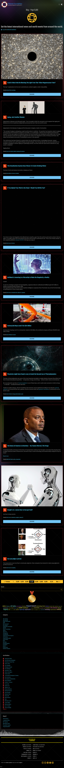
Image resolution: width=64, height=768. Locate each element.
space (22, 394)
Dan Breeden (7, 665)
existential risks (14, 292)
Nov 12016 (5, 326)
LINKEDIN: (24, 747)
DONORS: (27, 750)
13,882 (36, 582)
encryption (17, 517)
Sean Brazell (7, 692)
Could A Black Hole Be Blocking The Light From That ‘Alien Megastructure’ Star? (31, 83)
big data (5, 642)
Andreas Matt (8, 90)
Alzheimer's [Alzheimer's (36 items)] (8, 606)
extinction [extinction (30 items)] (9, 608)
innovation (17, 173)
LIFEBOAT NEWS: (35, 745)
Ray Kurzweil (6, 624)
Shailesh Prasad (8, 667)
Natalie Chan (7, 694)
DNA (4, 622)
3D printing (5, 618)
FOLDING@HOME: (24, 754)
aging (4, 630)
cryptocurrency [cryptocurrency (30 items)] (57, 606)
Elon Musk (5, 625)
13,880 (26, 582)
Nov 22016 (5, 83)
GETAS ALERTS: (35, 747)
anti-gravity (5, 633)
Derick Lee (7, 685)
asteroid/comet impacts (8, 635)
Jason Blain (7, 702)
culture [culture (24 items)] (59, 606)
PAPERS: (34, 756)
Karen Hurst (7, 673)
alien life (5, 631)
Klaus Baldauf (8, 680)
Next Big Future (6, 723)
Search (61, 589)
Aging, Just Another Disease (15, 117)
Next (57, 582)
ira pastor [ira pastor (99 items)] (47, 608)
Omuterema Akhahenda (10, 678)
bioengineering (6, 643)
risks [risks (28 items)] (34, 609)
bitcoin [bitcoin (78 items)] (43, 606)
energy (14, 394)
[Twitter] (45, 763)
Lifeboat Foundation (9, 762)
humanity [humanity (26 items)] (30, 608)
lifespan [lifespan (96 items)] (59, 608)
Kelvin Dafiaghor (8, 672)
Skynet (4, 627)
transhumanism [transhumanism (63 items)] (53, 609)
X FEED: (24, 749)
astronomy (5, 637)
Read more (32, 94)
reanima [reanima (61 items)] (17, 609)
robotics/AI (19, 292)
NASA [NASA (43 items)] (9, 609)
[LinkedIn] (48, 763)
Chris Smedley (8, 707)
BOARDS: (34, 750)
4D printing (5, 620)
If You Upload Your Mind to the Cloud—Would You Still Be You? (26, 188)
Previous (8, 582)
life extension (22, 151)
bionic (4, 646)
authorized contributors (11, 30)
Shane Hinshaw (9, 394)
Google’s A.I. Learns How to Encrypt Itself (19, 510)
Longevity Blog (6, 720)
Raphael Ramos (8, 690)
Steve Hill (8, 151)
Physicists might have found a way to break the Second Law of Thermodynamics (31, 374)
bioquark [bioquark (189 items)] (29, 606)
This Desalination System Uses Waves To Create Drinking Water (26, 166)
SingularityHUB (6, 726)
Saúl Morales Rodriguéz (10, 660)
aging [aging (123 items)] (3, 606)
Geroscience (5, 718)
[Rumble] (53, 763)
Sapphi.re (20, 762)
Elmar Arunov (8, 243)
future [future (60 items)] (12, 608)
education (13, 517)
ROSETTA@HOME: (24, 756)
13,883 (41, 582)
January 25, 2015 (19, 240)
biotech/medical (13, 151)
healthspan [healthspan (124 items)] (25, 608)
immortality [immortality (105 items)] (37, 608)
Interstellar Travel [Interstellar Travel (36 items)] (42, 608)
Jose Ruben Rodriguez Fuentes (11, 675)
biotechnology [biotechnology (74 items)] (39, 606)
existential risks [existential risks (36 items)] (5, 608)
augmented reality (7, 638)
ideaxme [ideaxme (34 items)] (32, 608)
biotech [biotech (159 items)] (34, 606)
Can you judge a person (14, 559)
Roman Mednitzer (9, 335)
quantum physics (18, 394)
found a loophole (22, 383)
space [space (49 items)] (39, 609)
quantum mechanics (44, 389)
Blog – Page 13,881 (32, 10)
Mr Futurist (5, 721)
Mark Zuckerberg (6, 629)
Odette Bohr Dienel (9, 459)
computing (18, 151)
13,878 (17, 582)
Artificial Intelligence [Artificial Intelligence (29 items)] (19, 606)
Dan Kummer (8, 677)
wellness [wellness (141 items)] (59, 609)
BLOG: (34, 749)
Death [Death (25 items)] (61, 606)
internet (14, 335)
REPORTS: (34, 752)
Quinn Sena (7, 663)
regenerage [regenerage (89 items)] (21, 609)
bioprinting (5, 647)
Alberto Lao (7, 687)
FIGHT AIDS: (25, 752)
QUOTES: (34, 758)
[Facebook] (43, 763)
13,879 (22, 582)
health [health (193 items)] (20, 608)
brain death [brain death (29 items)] (50, 606)
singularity (23, 292)
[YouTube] (50, 763)
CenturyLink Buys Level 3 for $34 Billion (19, 326)
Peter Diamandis (6, 621)
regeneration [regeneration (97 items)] (28, 609)
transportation (18, 459)
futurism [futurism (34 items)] (15, 608)
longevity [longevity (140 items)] (5, 609)
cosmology (13, 90)
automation (5, 639)
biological (5, 644)
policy (14, 459)
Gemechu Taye (8, 670)
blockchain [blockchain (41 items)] (47, 606)
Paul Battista (7, 668)
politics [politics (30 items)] (15, 609)
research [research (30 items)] (32, 609)
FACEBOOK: (24, 745)
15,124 (51, 582)
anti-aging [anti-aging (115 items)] (13, 606)
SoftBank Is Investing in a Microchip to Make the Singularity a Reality (28, 277)
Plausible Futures (7, 725)
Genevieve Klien (8, 658)
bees (4, 640)
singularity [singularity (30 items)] (36, 609)
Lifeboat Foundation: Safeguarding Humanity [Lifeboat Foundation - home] (29, 4)
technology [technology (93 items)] (47, 609)
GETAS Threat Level (32, 740)
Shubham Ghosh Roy (9, 662)
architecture (5, 634)
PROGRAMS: (35, 754)
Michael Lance (8, 700)
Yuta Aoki (7, 684)
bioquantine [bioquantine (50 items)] (24, 606)
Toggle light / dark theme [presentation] (62, 4)
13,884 (46, 582)
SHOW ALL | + (5, 709)
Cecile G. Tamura (8, 682)
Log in (4, 30)
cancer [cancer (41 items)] (53, 606)
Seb (5, 699)
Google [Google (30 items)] (17, 608)
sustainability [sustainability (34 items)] (42, 609)
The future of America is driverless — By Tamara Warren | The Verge (28, 446)
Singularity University (7, 626)
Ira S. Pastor (7, 706)
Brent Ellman (7, 697)
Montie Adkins (8, 173)
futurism (13, 173)
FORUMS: (28, 758)
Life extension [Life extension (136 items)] (53, 608)
